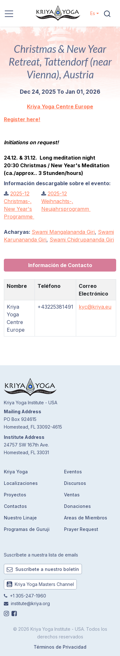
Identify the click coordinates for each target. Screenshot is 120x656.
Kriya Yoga (16, 471)
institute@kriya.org (30, 603)
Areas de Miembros (85, 517)
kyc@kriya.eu (95, 307)
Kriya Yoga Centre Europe (60, 106)
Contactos (15, 506)
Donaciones (77, 506)
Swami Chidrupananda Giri (82, 239)
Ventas (72, 494)
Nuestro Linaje (20, 517)
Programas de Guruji (27, 529)
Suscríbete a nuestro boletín (43, 569)
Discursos (75, 483)
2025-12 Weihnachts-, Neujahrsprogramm (66, 201)
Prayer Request (81, 529)
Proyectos (15, 494)
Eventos (73, 471)
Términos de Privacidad (60, 647)
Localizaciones (21, 483)
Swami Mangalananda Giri (63, 232)
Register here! (22, 119)
